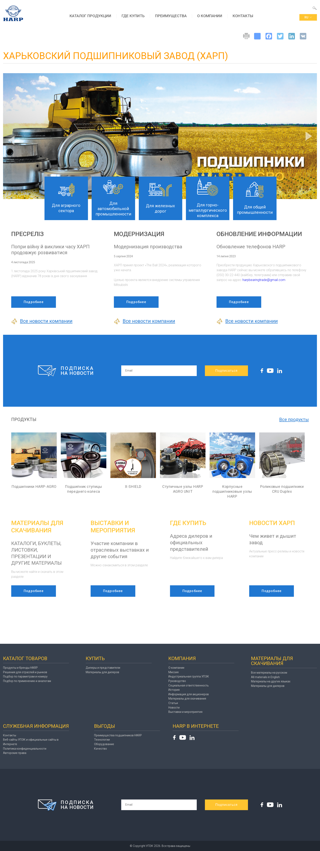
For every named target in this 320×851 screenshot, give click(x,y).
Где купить (133, 15)
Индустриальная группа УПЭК (188, 676)
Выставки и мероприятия (185, 711)
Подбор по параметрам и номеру (25, 676)
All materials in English (265, 677)
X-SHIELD (133, 486)
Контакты (243, 15)
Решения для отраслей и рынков (25, 672)
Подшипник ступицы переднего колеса (83, 489)
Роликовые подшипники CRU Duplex (282, 489)
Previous (11, 140)
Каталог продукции (90, 15)
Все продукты (294, 419)
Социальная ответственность (188, 685)
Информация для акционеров (188, 694)
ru (308, 17)
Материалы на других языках (270, 681)
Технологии (102, 739)
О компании (209, 15)
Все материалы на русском (269, 672)
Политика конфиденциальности (24, 748)
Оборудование (104, 744)
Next (309, 136)
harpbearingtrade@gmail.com (263, 280)
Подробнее (33, 302)
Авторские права (14, 753)
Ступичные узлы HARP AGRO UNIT (182, 489)
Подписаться (226, 370)
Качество (100, 748)
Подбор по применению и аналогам (27, 681)
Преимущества (171, 15)
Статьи (173, 703)
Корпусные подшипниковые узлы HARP (232, 491)
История (174, 689)
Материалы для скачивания (187, 698)
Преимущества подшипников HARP (118, 735)
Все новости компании (41, 321)
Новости (174, 707)
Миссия (173, 672)
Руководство (177, 681)
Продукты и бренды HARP (20, 667)
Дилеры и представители (103, 667)
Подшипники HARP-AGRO (34, 486)
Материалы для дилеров (102, 672)
